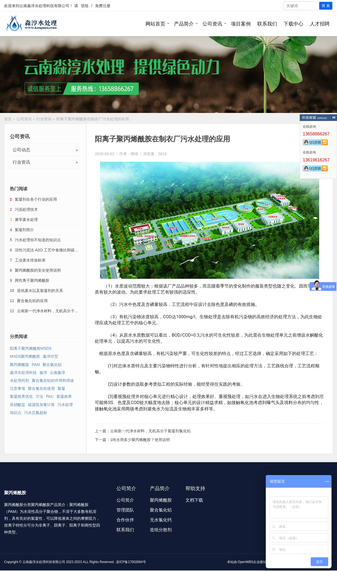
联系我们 (267, 24)
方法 (39, 396)
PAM (36, 364)
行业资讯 (44, 119)
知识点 (15, 412)
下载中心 (293, 24)
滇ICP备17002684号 (131, 562)
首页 (8, 119)
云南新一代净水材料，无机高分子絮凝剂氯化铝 (150, 431)
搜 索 (326, 6)
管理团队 (125, 510)
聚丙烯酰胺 (19, 364)
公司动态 (45, 150)
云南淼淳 (57, 372)
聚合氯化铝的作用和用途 (53, 380)
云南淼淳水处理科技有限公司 (44, 6)
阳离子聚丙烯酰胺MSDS (31, 348)
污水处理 (65, 404)
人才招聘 (320, 24)
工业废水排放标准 (30, 260)
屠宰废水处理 (26, 219)
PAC (50, 396)
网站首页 (155, 24)
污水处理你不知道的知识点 (38, 240)
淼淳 (43, 372)
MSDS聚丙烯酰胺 (25, 356)
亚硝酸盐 (17, 404)
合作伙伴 (125, 520)
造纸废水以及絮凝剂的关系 (40, 290)
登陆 (84, 6)
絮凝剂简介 (24, 230)
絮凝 (61, 388)
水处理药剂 (19, 380)
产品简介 (184, 24)
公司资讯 (212, 24)
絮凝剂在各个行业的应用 (36, 199)
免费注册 (102, 6)
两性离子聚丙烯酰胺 (32, 280)
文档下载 (194, 500)
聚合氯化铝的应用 (32, 301)
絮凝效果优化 (21, 396)
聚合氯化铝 (52, 364)
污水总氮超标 (35, 412)
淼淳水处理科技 (23, 372)
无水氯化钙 (161, 520)
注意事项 (17, 388)
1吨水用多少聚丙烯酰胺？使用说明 (140, 440)
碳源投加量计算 (41, 404)
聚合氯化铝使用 (41, 388)
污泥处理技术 (26, 209)
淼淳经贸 (50, 356)
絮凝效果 (64, 396)
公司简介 (125, 500)
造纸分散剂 (161, 529)
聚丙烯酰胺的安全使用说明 (38, 270)
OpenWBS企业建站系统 (255, 562)
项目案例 (241, 24)
